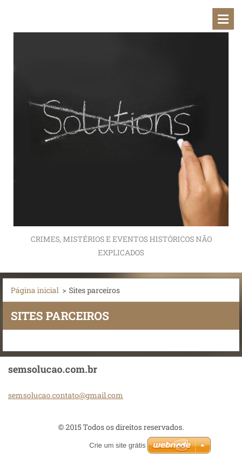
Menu (223, 19)
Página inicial (35, 290)
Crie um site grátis (117, 445)
